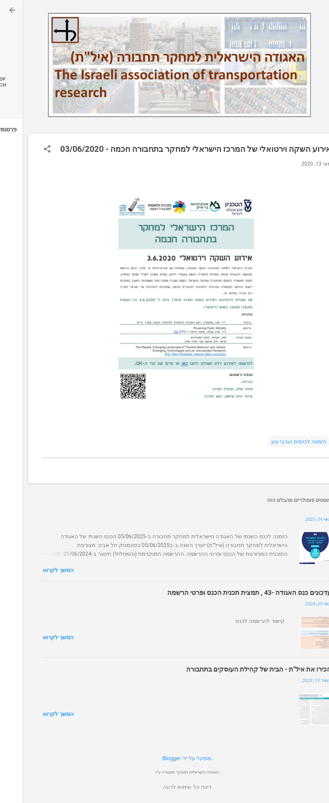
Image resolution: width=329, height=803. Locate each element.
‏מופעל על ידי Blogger (164, 758)
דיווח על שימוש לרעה (164, 787)
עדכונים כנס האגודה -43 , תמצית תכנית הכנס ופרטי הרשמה (227, 592)
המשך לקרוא (35, 570)
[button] (24, 150)
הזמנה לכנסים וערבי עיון (276, 441)
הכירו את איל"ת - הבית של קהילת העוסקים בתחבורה (236, 669)
